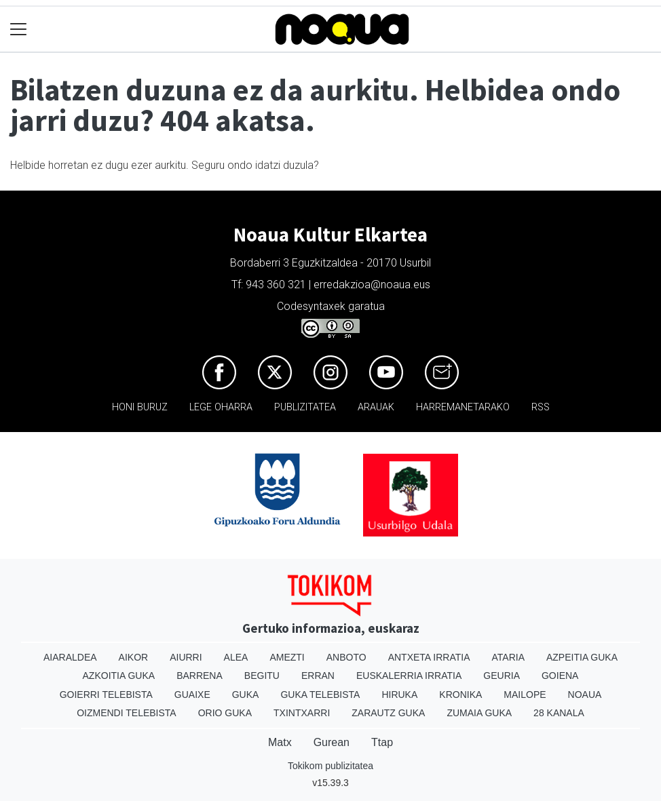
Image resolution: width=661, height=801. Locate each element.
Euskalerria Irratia (408, 675)
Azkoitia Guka (119, 675)
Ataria (508, 657)
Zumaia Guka (479, 712)
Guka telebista (320, 694)
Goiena (560, 675)
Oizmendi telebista (126, 712)
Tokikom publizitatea (330, 765)
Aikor (134, 657)
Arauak (376, 407)
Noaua (585, 694)
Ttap (382, 742)
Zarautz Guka (388, 712)
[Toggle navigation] (18, 29)
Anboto (346, 657)
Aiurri (186, 657)
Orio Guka (225, 712)
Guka (245, 694)
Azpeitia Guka (582, 657)
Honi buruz (140, 407)
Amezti (286, 657)
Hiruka (399, 694)
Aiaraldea (70, 657)
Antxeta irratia (429, 657)
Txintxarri (301, 712)
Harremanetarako (463, 407)
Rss (540, 407)
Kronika (460, 694)
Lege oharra (220, 407)
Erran (318, 675)
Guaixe (192, 694)
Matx (280, 742)
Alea (236, 657)
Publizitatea (305, 407)
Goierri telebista (106, 694)
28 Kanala (558, 712)
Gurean (332, 742)
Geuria (501, 675)
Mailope (525, 694)
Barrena (199, 675)
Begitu (262, 675)
